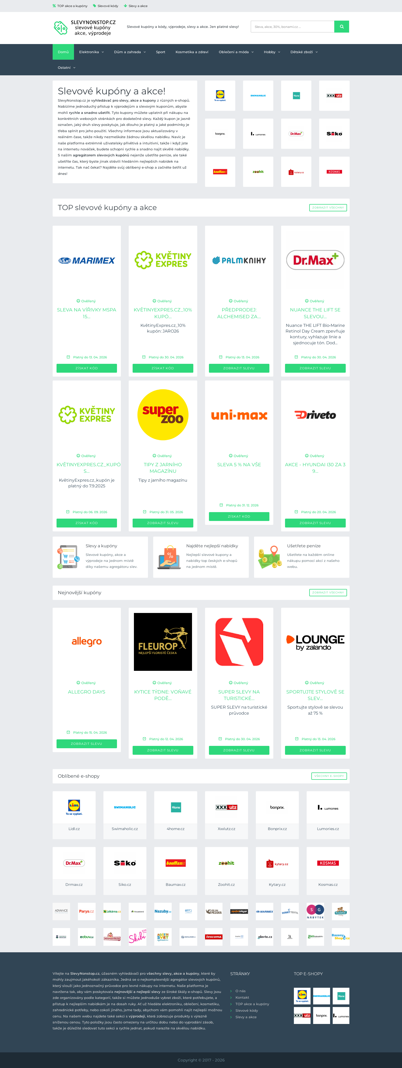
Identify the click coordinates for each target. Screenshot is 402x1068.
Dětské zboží (304, 52)
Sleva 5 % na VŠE (239, 465)
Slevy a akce (135, 6)
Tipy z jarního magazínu (162, 480)
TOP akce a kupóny (70, 6)
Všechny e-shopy (329, 776)
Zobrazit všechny (328, 207)
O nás (241, 991)
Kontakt (242, 997)
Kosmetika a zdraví (192, 52)
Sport (160, 52)
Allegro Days (86, 692)
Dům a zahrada (130, 52)
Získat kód (87, 368)
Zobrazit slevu (239, 368)
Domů (63, 52)
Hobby (272, 52)
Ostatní (66, 67)
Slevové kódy (105, 6)
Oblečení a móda (236, 52)
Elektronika (91, 52)
